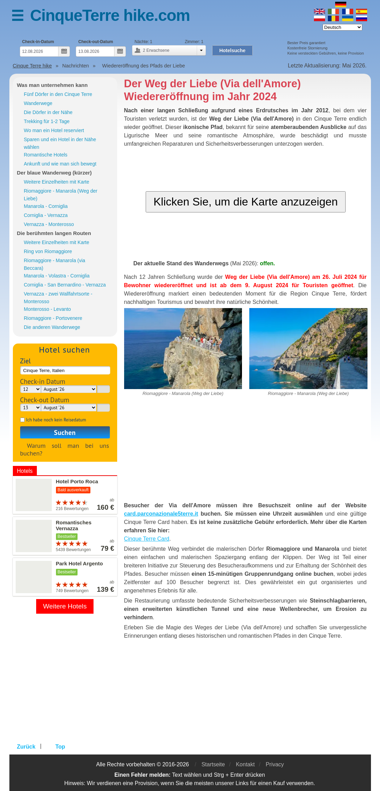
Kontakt (245, 764)
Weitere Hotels (65, 606)
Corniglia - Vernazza (46, 215)
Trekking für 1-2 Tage (47, 121)
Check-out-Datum (95, 41)
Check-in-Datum (38, 41)
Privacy (275, 764)
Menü (21, 16)
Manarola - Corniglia (46, 206)
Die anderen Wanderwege (52, 327)
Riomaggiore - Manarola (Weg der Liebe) (60, 194)
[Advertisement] (245, 452)
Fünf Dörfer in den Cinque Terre (58, 94)
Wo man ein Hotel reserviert (54, 130)
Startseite (213, 764)
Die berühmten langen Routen (54, 233)
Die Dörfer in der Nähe (48, 112)
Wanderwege (38, 103)
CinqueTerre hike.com (110, 15)
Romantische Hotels (45, 155)
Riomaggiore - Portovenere (53, 318)
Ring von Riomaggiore (48, 251)
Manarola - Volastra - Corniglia (57, 276)
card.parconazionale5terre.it (161, 514)
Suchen (64, 432)
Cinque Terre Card (146, 539)
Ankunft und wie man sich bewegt (60, 164)
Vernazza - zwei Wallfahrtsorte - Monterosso (58, 297)
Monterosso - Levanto (47, 309)
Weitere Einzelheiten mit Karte (56, 182)
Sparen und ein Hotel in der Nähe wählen (60, 143)
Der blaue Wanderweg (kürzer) (54, 173)
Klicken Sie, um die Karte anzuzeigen (245, 201)
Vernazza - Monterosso (49, 224)
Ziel (25, 360)
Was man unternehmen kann (52, 85)
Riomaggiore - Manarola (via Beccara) (55, 264)
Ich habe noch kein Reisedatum (56, 420)
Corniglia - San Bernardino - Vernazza (65, 285)
